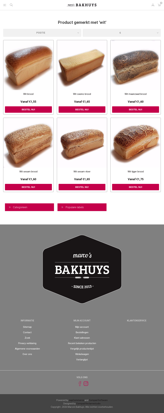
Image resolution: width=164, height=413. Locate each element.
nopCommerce (76, 400)
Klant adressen (82, 337)
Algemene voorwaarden (27, 348)
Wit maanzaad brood (136, 94)
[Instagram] (84, 383)
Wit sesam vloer (82, 171)
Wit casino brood (82, 94)
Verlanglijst (82, 359)
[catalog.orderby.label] (42, 33)
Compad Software (98, 400)
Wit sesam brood (28, 171)
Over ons (27, 354)
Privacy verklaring (27, 343)
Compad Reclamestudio (88, 403)
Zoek (27, 337)
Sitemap (27, 327)
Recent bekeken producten (82, 343)
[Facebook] (78, 383)
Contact (27, 332)
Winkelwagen (82, 354)
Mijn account (82, 327)
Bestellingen (82, 332)
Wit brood (28, 94)
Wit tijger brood (136, 171)
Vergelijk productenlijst (82, 348)
